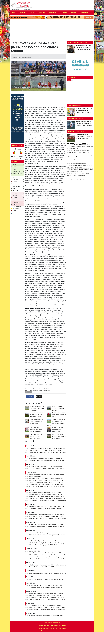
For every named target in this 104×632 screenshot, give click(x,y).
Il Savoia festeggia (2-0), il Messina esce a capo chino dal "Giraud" (48, 605)
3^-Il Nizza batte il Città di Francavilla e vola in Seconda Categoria (48, 460)
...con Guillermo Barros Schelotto (78, 163)
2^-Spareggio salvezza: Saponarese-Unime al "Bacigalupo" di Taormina (49, 587)
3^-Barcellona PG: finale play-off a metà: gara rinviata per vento (47, 535)
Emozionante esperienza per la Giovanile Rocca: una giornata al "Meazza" (50, 526)
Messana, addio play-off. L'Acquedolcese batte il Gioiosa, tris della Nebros (50, 480)
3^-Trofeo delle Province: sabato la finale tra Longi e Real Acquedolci (48, 524)
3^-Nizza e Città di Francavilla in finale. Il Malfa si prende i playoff (47, 518)
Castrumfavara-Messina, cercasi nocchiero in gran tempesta (37, 421)
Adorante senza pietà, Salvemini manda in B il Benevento (45, 585)
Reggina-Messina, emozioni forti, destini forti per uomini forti (36, 429)
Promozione (71, 131)
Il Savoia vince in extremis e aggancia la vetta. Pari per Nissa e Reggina (49, 557)
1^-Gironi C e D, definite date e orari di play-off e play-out (45, 595)
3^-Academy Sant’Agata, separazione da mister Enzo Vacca (46, 615)
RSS (65, 625)
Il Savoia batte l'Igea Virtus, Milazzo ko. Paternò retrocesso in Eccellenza (50, 484)
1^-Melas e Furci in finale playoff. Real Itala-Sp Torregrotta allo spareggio (50, 545)
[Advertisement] (80, 93)
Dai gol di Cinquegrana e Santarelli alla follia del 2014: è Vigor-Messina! (49, 514)
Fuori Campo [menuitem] (84, 12)
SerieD (70, 105)
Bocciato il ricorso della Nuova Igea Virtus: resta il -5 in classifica (47, 500)
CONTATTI (60, 625)
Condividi (29, 396)
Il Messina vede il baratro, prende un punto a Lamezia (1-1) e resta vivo (49, 482)
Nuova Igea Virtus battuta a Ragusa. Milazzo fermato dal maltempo (48, 607)
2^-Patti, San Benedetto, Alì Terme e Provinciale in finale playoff (47, 543)
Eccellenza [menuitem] (41, 12)
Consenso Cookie (48, 622)
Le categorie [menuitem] (63, 12)
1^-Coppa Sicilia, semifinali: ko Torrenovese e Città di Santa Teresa (48, 599)
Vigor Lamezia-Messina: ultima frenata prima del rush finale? (37, 408)
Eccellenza (71, 118)
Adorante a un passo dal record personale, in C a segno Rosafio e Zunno (50, 458)
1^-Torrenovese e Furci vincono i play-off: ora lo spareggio (45, 466)
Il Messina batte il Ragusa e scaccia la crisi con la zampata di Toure (48, 559)
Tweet (38, 396)
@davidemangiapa (47, 390)
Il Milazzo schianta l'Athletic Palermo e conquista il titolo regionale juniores (50, 498)
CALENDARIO (53, 625)
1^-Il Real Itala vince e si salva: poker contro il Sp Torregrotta (46, 494)
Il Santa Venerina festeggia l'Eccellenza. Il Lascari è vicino (45, 553)
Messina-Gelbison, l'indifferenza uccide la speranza (58, 408)
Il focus (31, 388)
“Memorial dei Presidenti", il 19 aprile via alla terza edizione (46, 533)
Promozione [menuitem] (52, 12)
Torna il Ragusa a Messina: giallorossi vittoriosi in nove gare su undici (49, 579)
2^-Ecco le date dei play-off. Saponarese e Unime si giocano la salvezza (49, 593)
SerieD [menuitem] (32, 12)
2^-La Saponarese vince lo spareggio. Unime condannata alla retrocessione (50, 565)
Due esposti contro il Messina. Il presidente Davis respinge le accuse (48, 496)
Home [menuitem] (13, 12)
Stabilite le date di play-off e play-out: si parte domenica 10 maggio (48, 541)
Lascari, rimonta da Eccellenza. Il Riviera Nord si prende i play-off (47, 474)
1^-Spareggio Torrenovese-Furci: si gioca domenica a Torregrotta (47, 452)
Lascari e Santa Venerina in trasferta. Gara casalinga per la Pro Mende (49, 573)
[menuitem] (91, 12)
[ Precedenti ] (17, 158)
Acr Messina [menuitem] (22, 12)
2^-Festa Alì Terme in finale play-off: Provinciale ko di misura (46, 478)
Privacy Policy (56, 622)
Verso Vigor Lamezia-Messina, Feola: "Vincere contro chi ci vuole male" (49, 486)
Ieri (72, 80)
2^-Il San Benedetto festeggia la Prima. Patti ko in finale (45, 492)
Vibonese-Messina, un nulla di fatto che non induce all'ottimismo (36, 414)
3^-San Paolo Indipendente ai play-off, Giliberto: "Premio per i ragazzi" (49, 508)
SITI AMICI (46, 625)
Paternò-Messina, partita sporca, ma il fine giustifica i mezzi (37, 436)
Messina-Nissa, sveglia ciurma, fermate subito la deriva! (59, 414)
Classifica (14, 161)
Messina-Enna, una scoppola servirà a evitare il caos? (57, 429)
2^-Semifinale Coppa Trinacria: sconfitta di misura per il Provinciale (48, 597)
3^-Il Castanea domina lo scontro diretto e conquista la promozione (48, 609)
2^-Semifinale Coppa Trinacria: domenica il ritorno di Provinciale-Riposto (49, 448)
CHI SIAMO (40, 625)
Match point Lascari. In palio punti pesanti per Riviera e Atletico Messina (49, 516)
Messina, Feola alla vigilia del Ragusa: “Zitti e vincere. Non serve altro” (49, 567)
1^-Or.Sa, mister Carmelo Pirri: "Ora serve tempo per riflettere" (47, 506)
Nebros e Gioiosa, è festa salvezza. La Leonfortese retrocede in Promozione (51, 555)
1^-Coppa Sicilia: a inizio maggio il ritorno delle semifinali (45, 450)
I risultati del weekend (35, 476)
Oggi (69, 80)
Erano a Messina (73, 42)
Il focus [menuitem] (73, 12)
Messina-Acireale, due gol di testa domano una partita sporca (59, 436)
